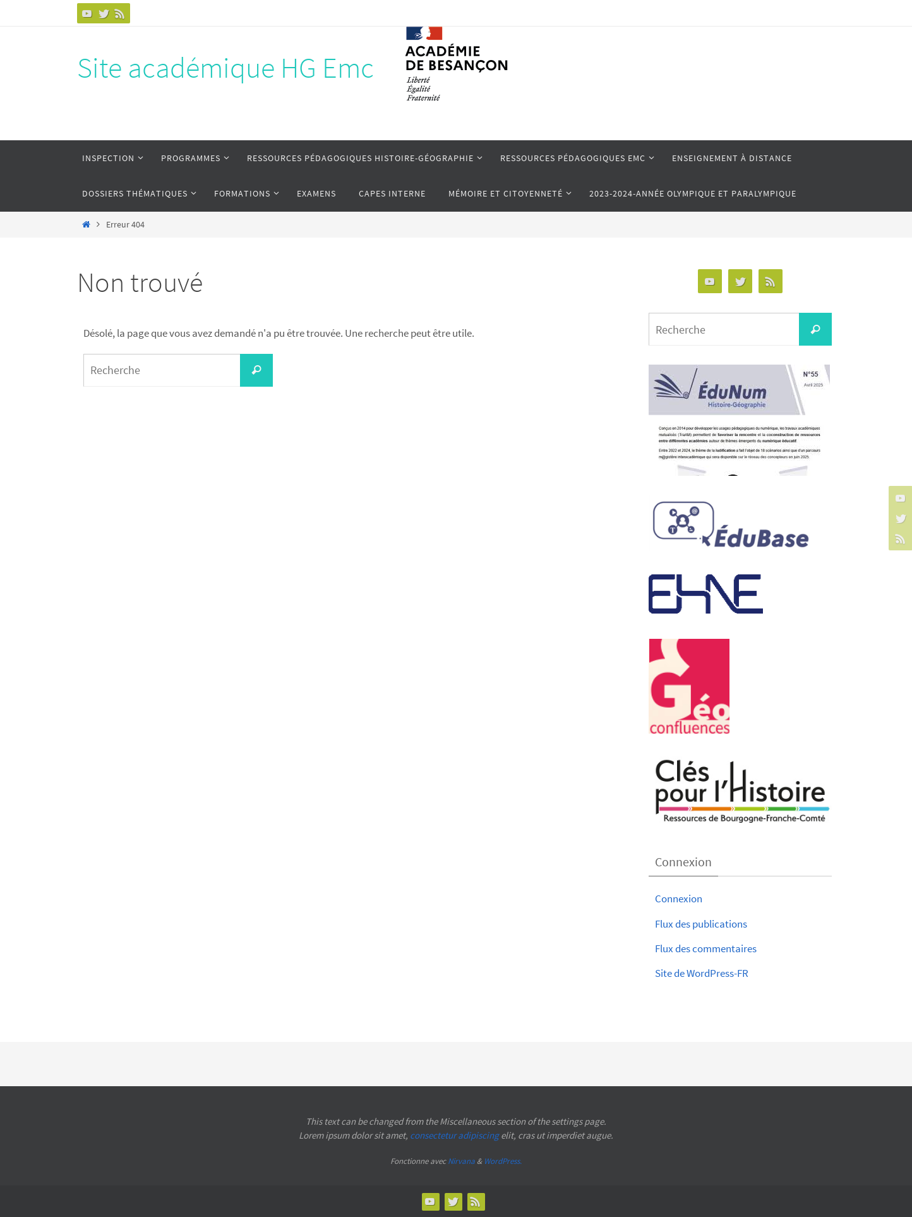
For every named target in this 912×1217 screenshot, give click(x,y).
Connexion (678, 898)
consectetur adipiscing (454, 1135)
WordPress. (503, 1161)
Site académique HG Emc (225, 67)
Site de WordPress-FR (701, 973)
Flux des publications (701, 924)
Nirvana (461, 1161)
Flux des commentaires (706, 948)
